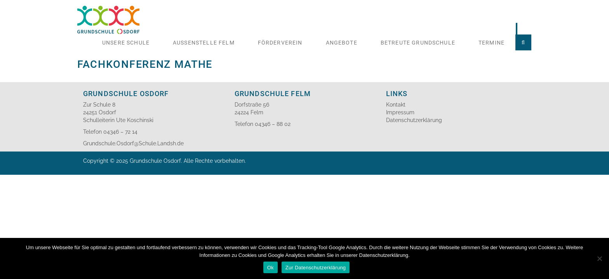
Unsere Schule (126, 43)
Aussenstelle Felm (204, 43)
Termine (491, 43)
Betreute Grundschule (418, 43)
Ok (270, 267)
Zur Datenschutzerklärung (315, 267)
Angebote (341, 43)
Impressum (400, 112)
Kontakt (395, 105)
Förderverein (280, 43)
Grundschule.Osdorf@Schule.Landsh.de (133, 143)
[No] (599, 258)
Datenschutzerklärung (414, 120)
